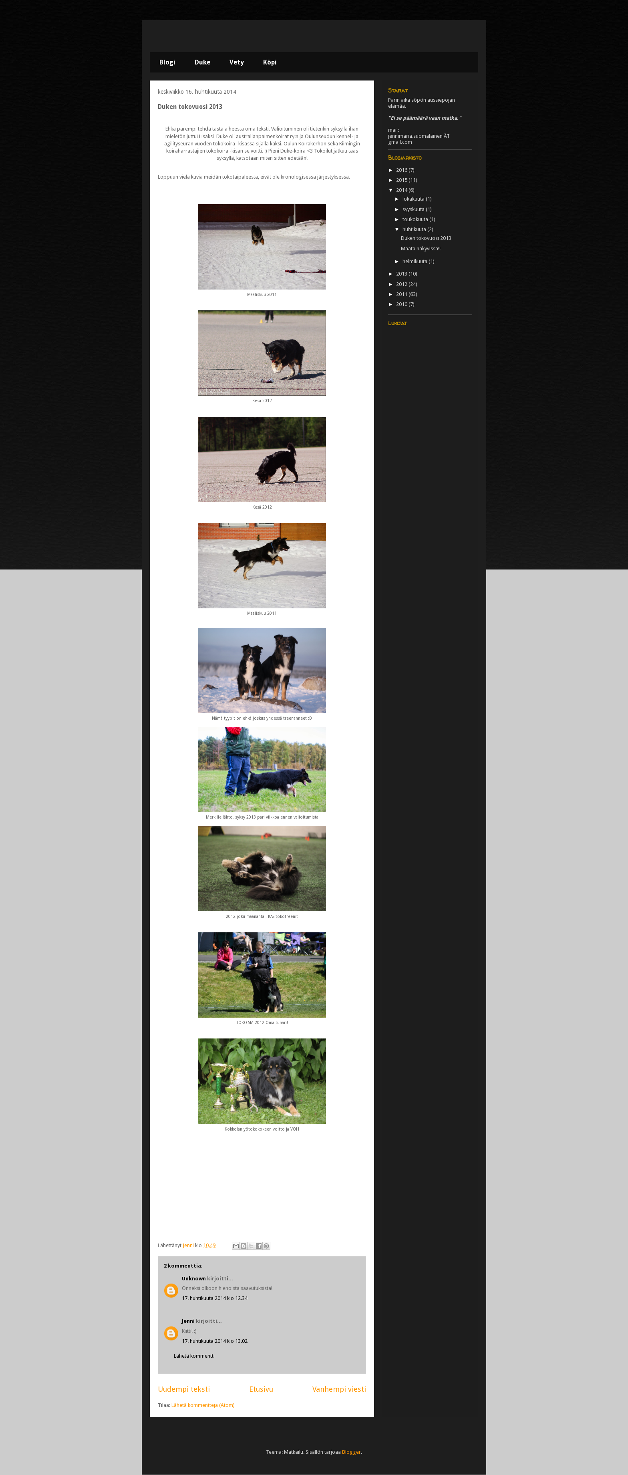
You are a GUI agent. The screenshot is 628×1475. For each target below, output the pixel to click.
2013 (402, 274)
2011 (402, 294)
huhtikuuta (415, 229)
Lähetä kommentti (194, 1356)
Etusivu (261, 1389)
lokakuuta (414, 199)
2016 (402, 170)
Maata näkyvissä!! (421, 248)
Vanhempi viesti (339, 1389)
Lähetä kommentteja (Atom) (203, 1405)
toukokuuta (416, 219)
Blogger (351, 1452)
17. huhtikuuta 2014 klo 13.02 (215, 1341)
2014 (402, 190)
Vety (236, 62)
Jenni (188, 1321)
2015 (402, 180)
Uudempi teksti (184, 1389)
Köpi (270, 62)
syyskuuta (414, 209)
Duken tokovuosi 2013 (426, 238)
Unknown (194, 1279)
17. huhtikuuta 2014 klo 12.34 (215, 1298)
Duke (202, 62)
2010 (402, 304)
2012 (402, 284)
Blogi (167, 62)
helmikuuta (416, 261)
